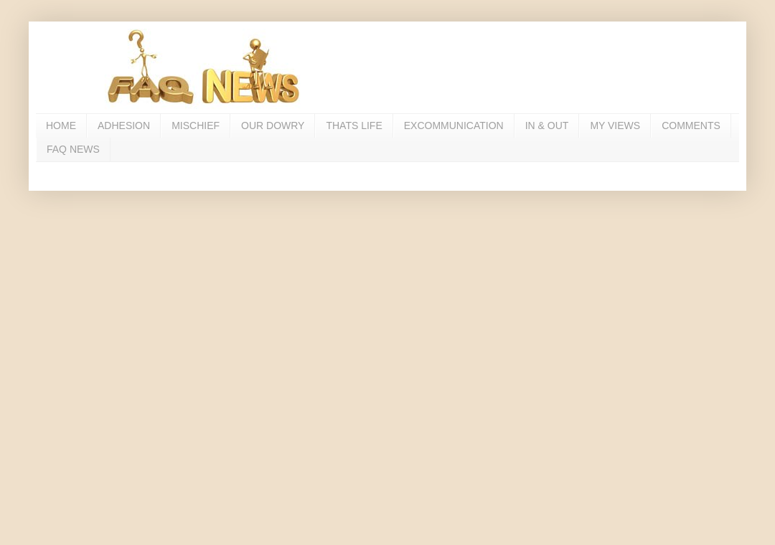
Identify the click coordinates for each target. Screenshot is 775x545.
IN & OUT (547, 125)
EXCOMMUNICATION (454, 125)
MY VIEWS (615, 125)
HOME (61, 125)
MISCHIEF (196, 125)
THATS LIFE (354, 125)
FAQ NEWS (73, 149)
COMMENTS (691, 125)
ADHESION (124, 125)
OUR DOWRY (272, 125)
